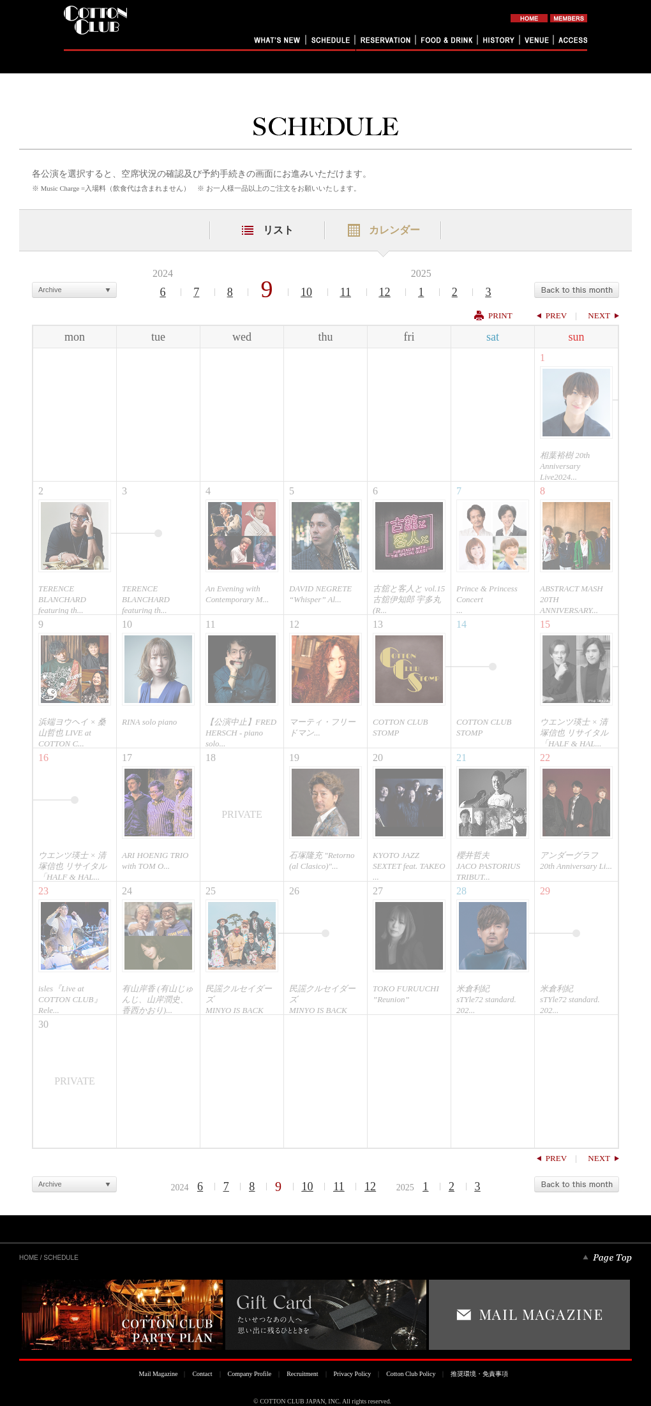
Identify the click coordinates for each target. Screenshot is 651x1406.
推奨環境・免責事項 (479, 1373)
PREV (556, 315)
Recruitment (302, 1373)
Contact (202, 1373)
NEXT (599, 315)
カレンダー (394, 230)
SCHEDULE (60, 1257)
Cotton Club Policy (410, 1373)
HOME (28, 1257)
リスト (278, 230)
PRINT (500, 315)
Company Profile (250, 1373)
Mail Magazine (158, 1373)
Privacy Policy (352, 1373)
